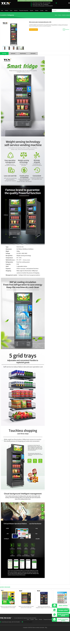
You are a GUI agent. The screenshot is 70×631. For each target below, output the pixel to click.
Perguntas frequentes (23, 10)
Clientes (36, 10)
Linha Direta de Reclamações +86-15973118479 (42, 5)
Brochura (67, 29)
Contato (41, 10)
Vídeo (46, 10)
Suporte (31, 10)
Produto (6, 10)
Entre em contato (33, 29)
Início (2, 10)
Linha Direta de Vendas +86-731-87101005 (11, 621)
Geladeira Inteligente (66, 15)
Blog (46, 627)
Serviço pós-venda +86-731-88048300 (40, 4)
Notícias (16, 10)
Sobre (11, 10)
